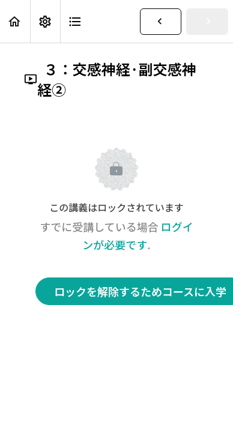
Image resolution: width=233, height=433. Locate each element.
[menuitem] (45, 21)
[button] (15, 21)
